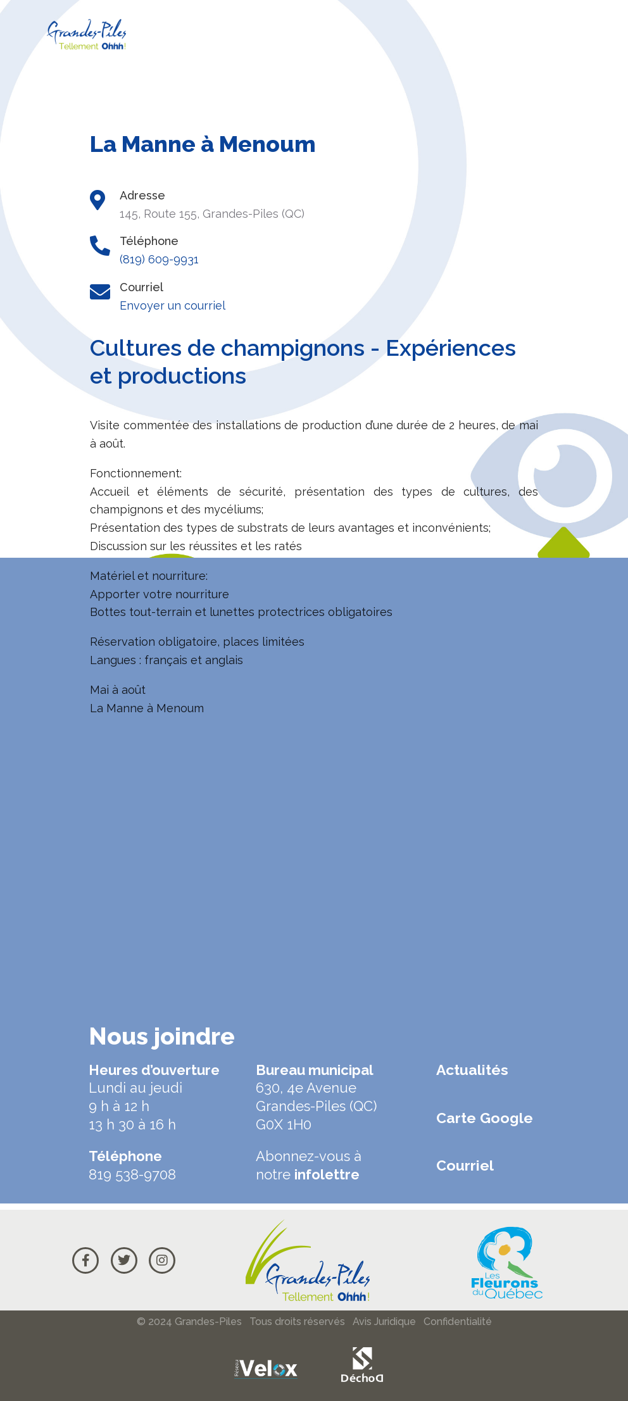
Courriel (465, 1165)
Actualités (472, 1069)
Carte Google (484, 1117)
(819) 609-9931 (159, 259)
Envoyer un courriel (172, 305)
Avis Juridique (384, 1322)
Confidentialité (458, 1322)
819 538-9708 (132, 1174)
